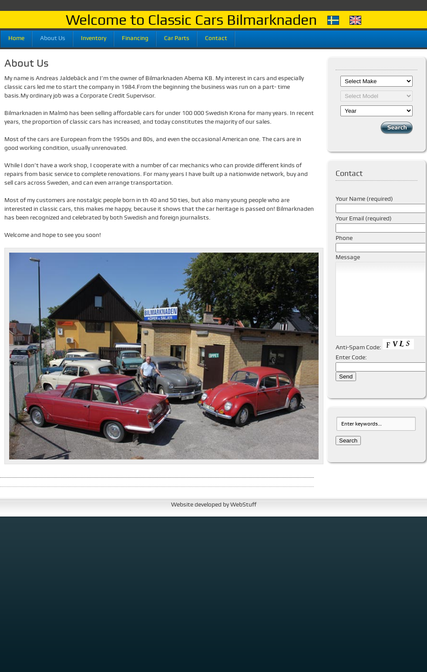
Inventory (93, 37)
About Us (52, 37)
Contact (216, 37)
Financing (135, 37)
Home (16, 37)
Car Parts (176, 37)
